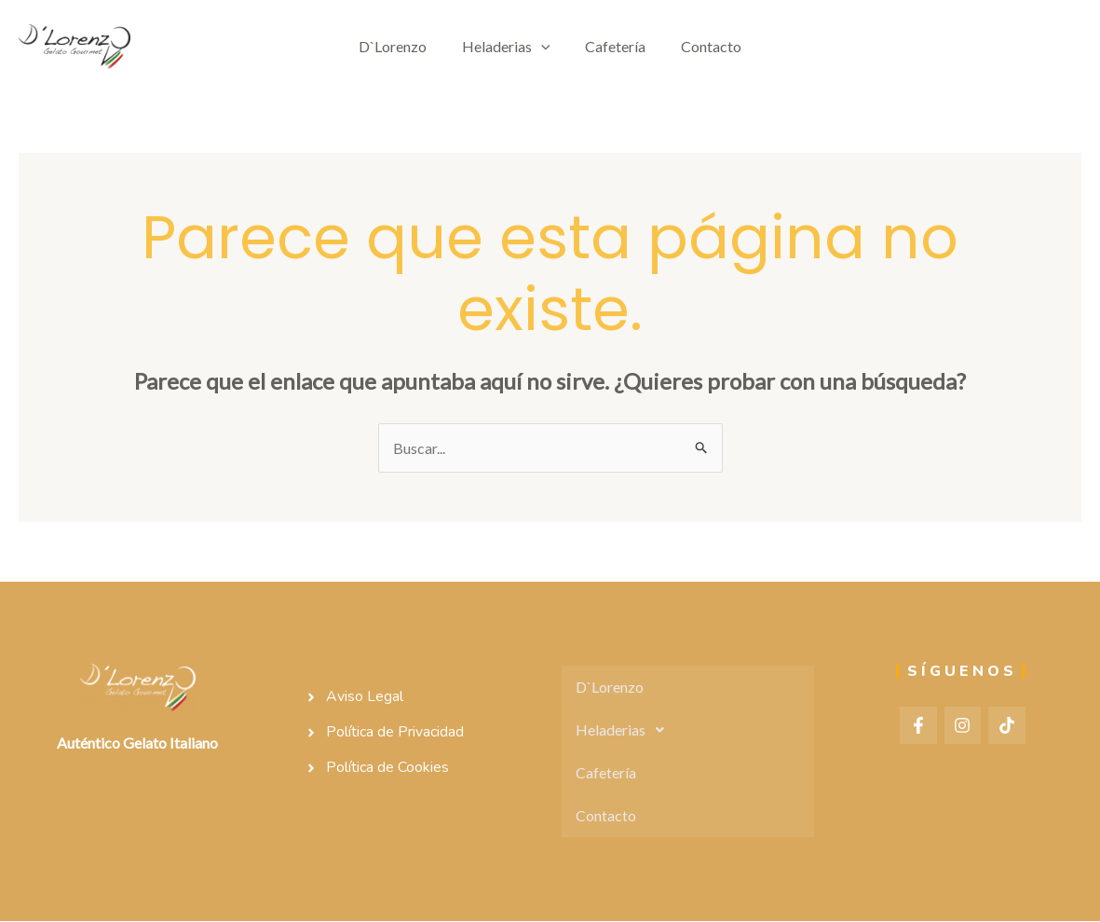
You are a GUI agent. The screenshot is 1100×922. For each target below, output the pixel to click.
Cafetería (612, 46)
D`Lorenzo (401, 46)
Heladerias (509, 46)
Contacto (702, 46)
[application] (544, 46)
